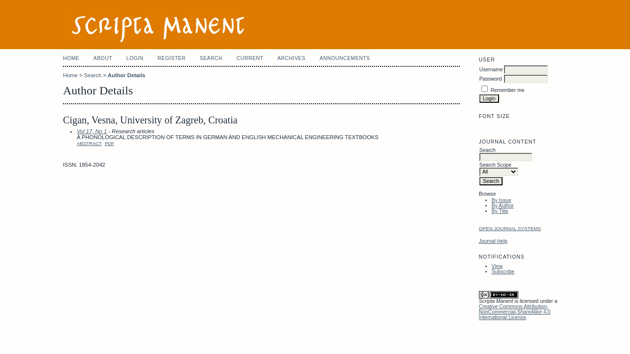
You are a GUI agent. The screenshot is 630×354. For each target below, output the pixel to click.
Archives (291, 58)
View (497, 266)
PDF (109, 143)
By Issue (501, 200)
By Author (503, 205)
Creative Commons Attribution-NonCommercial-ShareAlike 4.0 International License (515, 312)
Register (172, 58)
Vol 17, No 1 (92, 131)
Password (490, 79)
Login (135, 58)
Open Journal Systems (510, 228)
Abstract (89, 143)
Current (250, 58)
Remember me (508, 90)
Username (491, 69)
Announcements (344, 58)
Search (211, 58)
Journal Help (493, 241)
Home (71, 58)
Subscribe (503, 271)
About (103, 58)
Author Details (126, 75)
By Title (500, 211)
